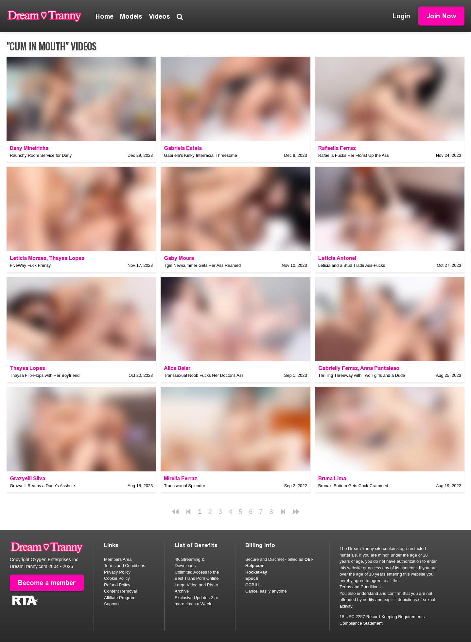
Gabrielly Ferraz (338, 368)
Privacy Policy (117, 572)
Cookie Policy (117, 578)
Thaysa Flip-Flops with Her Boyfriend (44, 375)
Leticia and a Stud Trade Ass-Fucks (351, 265)
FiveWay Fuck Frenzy (30, 265)
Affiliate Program (119, 597)
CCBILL (253, 584)
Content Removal (120, 591)
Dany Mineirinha (29, 148)
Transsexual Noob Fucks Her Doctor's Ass (203, 375)
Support (111, 603)
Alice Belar (177, 368)
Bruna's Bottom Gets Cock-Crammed (353, 485)
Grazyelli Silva (27, 478)
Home (104, 16)
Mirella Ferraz (180, 478)
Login (401, 16)
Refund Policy (117, 584)
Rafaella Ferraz (337, 148)
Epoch (251, 578)
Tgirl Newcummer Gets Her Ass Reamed (202, 265)
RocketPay (256, 572)
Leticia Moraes (28, 258)
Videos (159, 16)
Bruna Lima (332, 478)
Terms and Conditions (124, 565)
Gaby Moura (179, 258)
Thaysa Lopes (66, 258)
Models (131, 16)
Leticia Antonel (337, 258)
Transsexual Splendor (184, 485)
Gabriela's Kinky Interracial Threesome (200, 155)
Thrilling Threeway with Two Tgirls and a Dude (361, 375)
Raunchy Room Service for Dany (41, 155)
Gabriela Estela (183, 148)
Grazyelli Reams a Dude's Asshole (42, 485)
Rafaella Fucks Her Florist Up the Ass (353, 155)
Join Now (441, 16)
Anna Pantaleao (379, 368)
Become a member (47, 583)
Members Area (118, 559)
